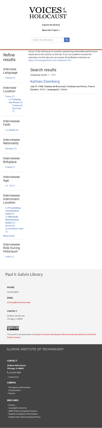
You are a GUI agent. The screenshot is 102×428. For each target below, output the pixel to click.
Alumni (11, 393)
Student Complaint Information (23, 413)
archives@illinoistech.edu (18, 302)
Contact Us (13, 377)
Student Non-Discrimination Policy (24, 417)
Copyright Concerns (17, 408)
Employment (14, 390)
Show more (8, 236)
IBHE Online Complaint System (22, 411)
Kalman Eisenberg (45, 81)
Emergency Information (19, 387)
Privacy (11, 405)
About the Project (51, 30)
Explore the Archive (51, 25)
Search (68, 40)
